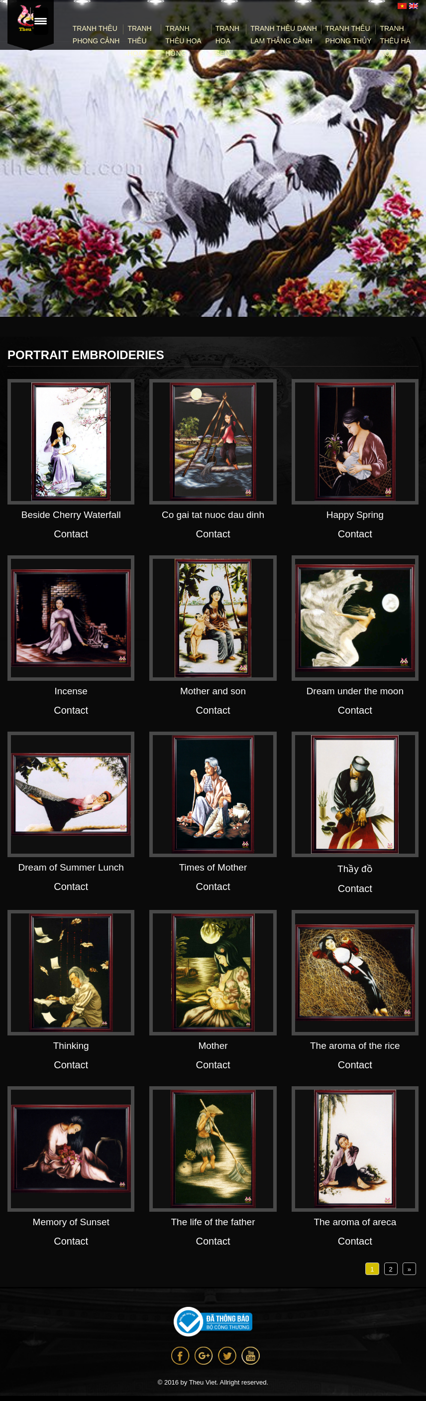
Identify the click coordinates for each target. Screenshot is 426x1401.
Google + (204, 1356)
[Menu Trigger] (40, 21)
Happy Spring (355, 514)
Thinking (71, 1045)
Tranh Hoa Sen (227, 40)
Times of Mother (213, 867)
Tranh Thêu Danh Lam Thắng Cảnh (283, 34)
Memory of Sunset (71, 1222)
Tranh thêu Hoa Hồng (183, 40)
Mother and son (213, 691)
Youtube (250, 1356)
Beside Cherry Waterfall (71, 514)
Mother (212, 1045)
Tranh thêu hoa (139, 40)
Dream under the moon (355, 691)
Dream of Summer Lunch (71, 867)
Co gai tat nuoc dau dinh (213, 514)
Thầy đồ (355, 869)
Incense (71, 691)
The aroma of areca (355, 1222)
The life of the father (213, 1222)
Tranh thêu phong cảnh (96, 34)
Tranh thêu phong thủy (348, 34)
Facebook (180, 1356)
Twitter (227, 1356)
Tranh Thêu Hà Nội (395, 40)
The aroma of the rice (355, 1045)
